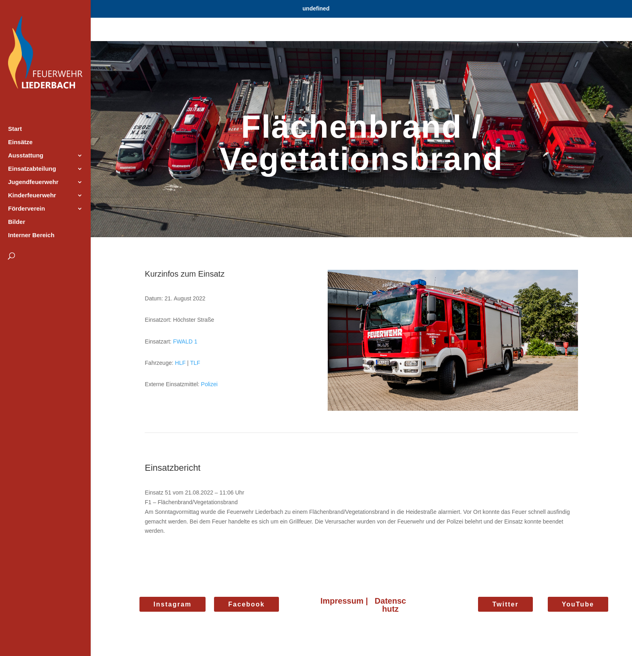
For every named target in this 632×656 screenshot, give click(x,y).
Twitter (505, 604)
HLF (180, 363)
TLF (195, 363)
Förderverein (26, 209)
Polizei (209, 384)
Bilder (16, 222)
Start (15, 129)
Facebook (246, 604)
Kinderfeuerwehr (32, 195)
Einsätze (20, 142)
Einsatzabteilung (32, 169)
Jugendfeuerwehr (33, 182)
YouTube (578, 604)
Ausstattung (26, 156)
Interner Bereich (31, 235)
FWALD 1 (185, 341)
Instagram (172, 604)
